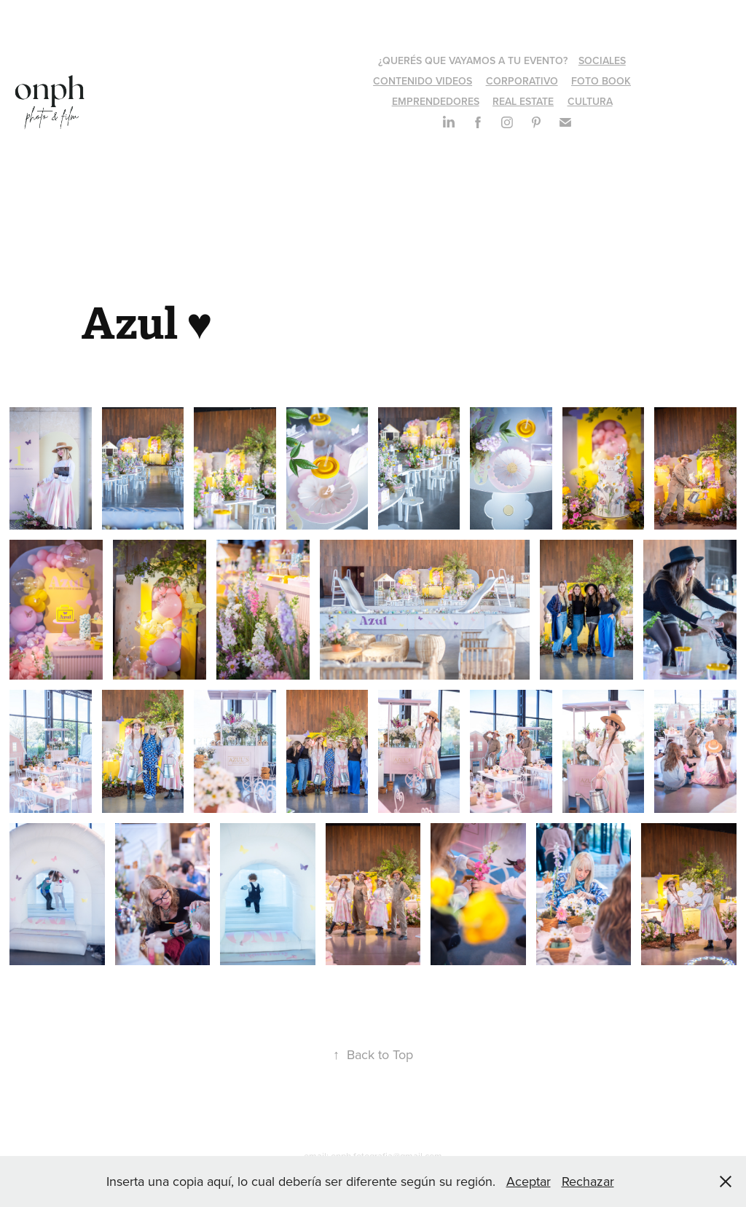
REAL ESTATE (523, 101)
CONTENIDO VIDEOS (422, 81)
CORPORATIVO (522, 81)
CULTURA (590, 101)
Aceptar (528, 1181)
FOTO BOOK (601, 81)
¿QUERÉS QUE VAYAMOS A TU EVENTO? (473, 60)
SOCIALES (602, 60)
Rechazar (588, 1181)
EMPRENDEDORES (435, 101)
